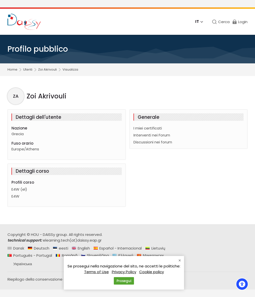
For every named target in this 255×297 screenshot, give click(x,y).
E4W (15, 196)
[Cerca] (221, 21)
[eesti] (60, 248)
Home (12, 69)
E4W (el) (19, 189)
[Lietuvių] (155, 248)
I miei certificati (147, 128)
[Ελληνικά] (123, 255)
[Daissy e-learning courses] (24, 22)
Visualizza (70, 69)
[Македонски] (150, 255)
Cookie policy (151, 272)
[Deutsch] (38, 248)
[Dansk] (15, 248)
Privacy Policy (124, 272)
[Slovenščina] (95, 255)
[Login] (240, 21)
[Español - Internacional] (118, 248)
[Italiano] (199, 22)
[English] (81, 248)
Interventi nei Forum (151, 135)
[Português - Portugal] (29, 255)
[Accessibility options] (242, 284)
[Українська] (19, 264)
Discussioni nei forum (152, 142)
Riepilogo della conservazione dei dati (42, 279)
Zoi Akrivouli (47, 69)
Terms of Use (96, 272)
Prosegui (124, 281)
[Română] (66, 255)
